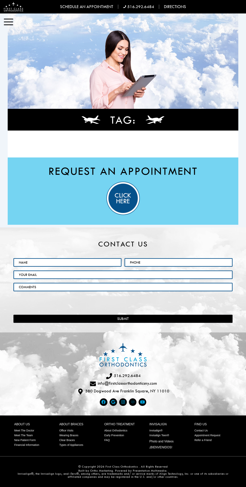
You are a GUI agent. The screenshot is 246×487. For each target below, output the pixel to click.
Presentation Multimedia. (150, 470)
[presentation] (42, 299)
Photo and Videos (161, 441)
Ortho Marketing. (102, 470)
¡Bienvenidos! (160, 447)
